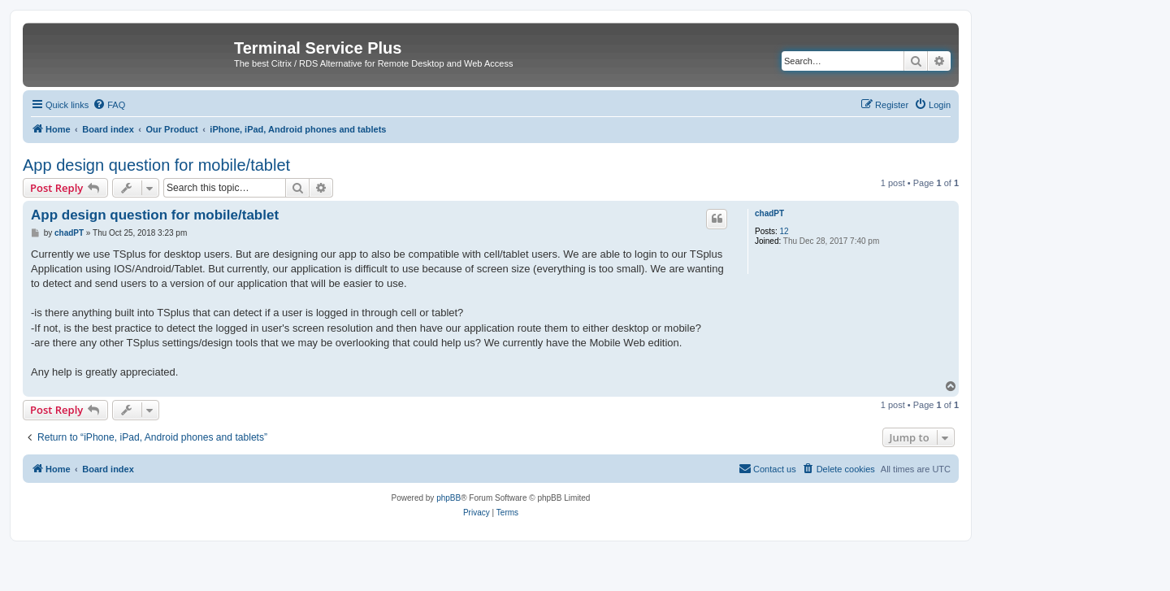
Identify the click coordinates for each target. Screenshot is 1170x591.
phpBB (448, 497)
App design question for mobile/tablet (156, 165)
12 (784, 231)
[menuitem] (109, 105)
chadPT (769, 213)
